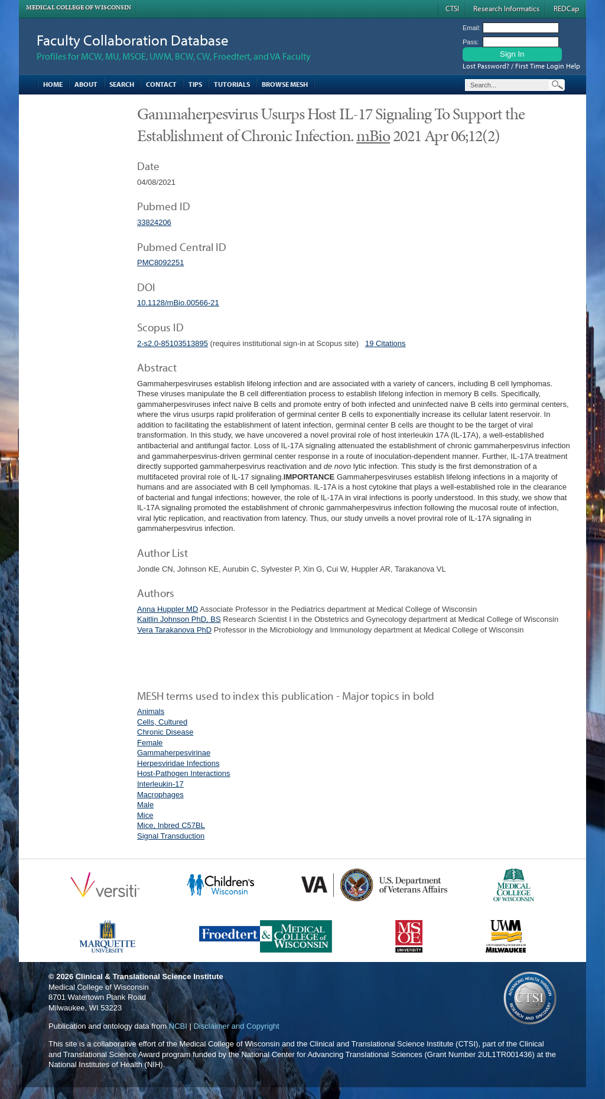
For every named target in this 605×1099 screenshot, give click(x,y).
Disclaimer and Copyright (236, 1026)
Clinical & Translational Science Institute (149, 976)
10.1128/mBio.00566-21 (178, 302)
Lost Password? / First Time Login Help (521, 65)
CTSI (452, 8)
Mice (145, 815)
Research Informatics (506, 8)
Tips (195, 84)
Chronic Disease (165, 732)
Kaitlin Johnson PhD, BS (179, 619)
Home (53, 84)
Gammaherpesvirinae (173, 752)
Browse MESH (285, 84)
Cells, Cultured (162, 722)
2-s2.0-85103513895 (172, 343)
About (85, 84)
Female (149, 742)
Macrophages (160, 794)
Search (121, 84)
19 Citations (385, 343)
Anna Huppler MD (167, 609)
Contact (161, 84)
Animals (150, 711)
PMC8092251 (160, 262)
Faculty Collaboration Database (133, 40)
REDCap (566, 8)
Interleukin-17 (160, 784)
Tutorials (232, 84)
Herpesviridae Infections (178, 763)
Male (145, 804)
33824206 (154, 222)
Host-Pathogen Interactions (183, 773)
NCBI (178, 1026)
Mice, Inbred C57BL (171, 825)
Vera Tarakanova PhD (174, 629)
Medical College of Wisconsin (78, 7)
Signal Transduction (170, 835)
